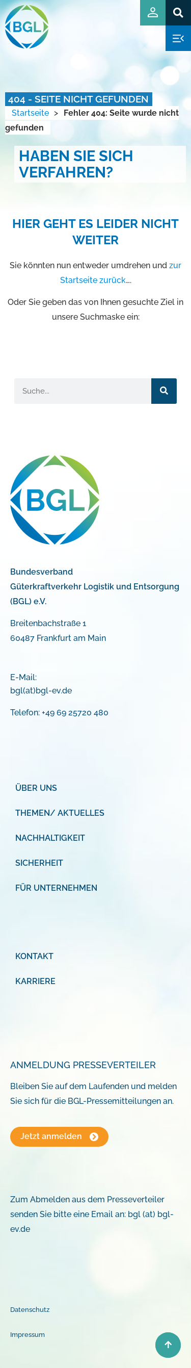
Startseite (30, 113)
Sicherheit (39, 863)
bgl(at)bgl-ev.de (41, 690)
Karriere (35, 981)
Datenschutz (29, 1309)
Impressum (27, 1334)
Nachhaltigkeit (50, 838)
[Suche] (164, 391)
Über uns (36, 788)
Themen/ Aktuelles (59, 813)
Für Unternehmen (56, 888)
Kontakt (34, 956)
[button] (178, 12)
